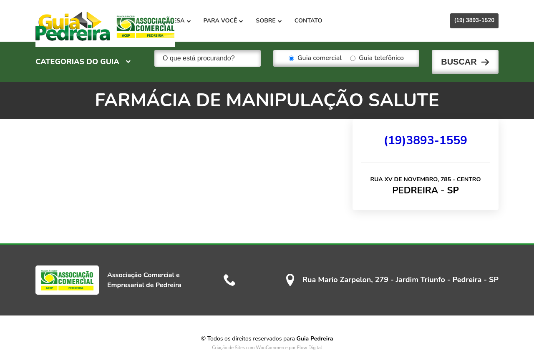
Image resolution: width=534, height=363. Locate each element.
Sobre (329, 21)
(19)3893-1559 (425, 133)
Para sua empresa (218, 21)
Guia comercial (315, 58)
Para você (284, 21)
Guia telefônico (377, 58)
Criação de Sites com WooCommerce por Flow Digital (267, 340)
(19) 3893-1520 (474, 20)
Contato (369, 21)
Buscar (459, 58)
